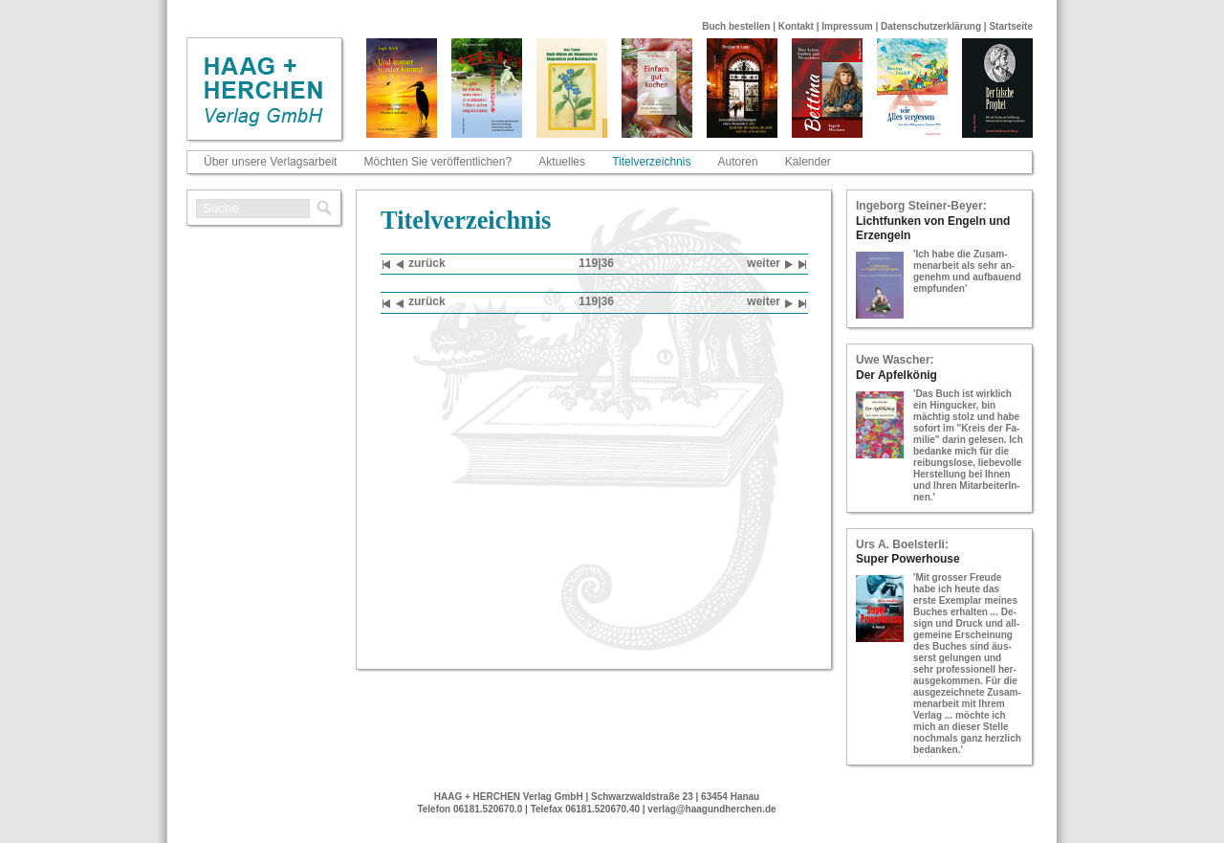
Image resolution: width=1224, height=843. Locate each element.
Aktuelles (561, 161)
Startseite (1011, 26)
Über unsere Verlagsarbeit (270, 161)
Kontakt (796, 26)
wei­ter (770, 264)
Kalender (808, 161)
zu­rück (421, 264)
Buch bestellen (736, 26)
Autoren (738, 161)
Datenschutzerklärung (931, 26)
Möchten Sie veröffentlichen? (438, 161)
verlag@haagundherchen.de (711, 809)
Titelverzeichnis (651, 161)
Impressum (846, 26)
